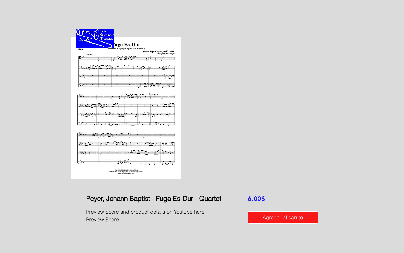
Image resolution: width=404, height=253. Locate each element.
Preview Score (102, 219)
